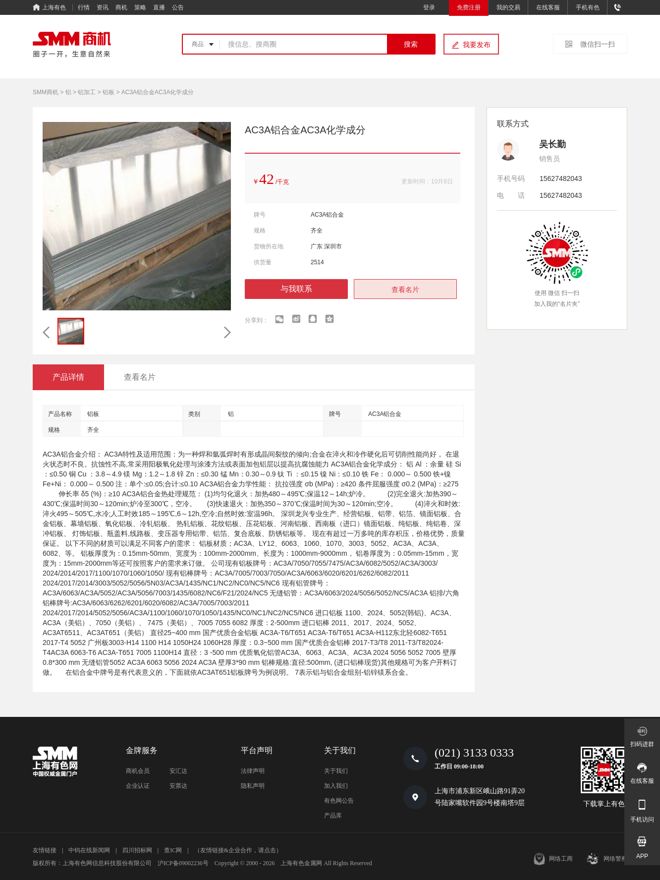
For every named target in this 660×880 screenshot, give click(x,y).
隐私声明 (253, 785)
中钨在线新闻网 (89, 850)
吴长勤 (552, 144)
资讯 (103, 7)
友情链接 (44, 850)
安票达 (178, 785)
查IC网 (173, 850)
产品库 (333, 815)
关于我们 (336, 770)
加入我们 (336, 785)
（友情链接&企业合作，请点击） (238, 850)
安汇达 (178, 770)
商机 (121, 7)
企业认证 (138, 785)
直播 (159, 7)
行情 (84, 7)
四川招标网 (137, 850)
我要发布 (477, 45)
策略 (140, 7)
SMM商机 (45, 92)
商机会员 (138, 770)
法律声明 (253, 770)
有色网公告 (339, 800)
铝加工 (87, 92)
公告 (178, 7)
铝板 (108, 92)
